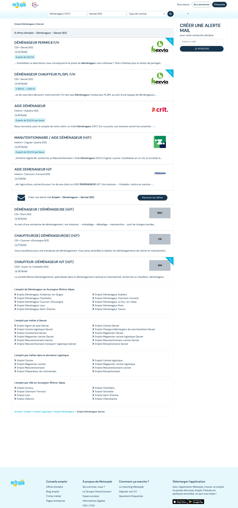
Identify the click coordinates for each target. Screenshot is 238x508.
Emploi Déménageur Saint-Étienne (36, 309)
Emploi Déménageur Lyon (31, 305)
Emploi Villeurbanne (106, 398)
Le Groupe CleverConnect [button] (97, 491)
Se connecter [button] (201, 4)
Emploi (27, 411)
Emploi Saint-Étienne (106, 395)
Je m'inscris (202, 48)
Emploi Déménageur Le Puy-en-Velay (116, 301)
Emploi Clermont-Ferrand (31, 391)
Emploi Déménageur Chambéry (34, 298)
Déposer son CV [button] (128, 491)
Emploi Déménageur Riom (109, 305)
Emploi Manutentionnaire (31, 367)
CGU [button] (85, 505)
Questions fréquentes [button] (131, 496)
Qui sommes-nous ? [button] (94, 486)
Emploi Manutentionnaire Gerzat (35, 340)
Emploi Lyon (23, 395)
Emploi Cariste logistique (109, 360)
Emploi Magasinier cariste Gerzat (35, 336)
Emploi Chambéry (105, 387)
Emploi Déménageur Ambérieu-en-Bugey (40, 294)
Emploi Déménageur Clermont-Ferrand (116, 298)
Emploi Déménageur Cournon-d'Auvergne (40, 301)
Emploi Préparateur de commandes (36, 371)
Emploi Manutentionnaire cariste (113, 367)
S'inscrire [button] (219, 4)
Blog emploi (52, 491)
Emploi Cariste (25, 360)
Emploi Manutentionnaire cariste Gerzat (117, 340)
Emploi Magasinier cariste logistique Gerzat (119, 336)
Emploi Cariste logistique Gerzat (35, 329)
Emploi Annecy (25, 387)
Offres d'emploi (54, 486)
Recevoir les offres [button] (152, 197)
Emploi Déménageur (64, 411)
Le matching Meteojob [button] (131, 486)
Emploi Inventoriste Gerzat (31, 333)
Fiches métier (53, 496)
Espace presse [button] (91, 496)
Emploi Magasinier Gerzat (109, 333)
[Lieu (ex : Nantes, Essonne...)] (106, 14)
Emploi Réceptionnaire (107, 371)
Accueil (18, 411)
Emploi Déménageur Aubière (111, 294)
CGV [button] (92, 505)
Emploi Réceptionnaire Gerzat (111, 343)
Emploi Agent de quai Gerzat (33, 325)
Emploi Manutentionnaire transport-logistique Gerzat (46, 343)
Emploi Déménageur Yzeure (110, 309)
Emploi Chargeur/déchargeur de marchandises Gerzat (125, 329)
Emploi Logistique (43, 411)
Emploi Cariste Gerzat (107, 325)
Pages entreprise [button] (55, 500)
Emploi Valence (25, 398)
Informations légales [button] (94, 500)
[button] (19, 482)
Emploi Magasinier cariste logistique (115, 364)
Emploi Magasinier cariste (31, 364)
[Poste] (67, 14)
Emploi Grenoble (104, 391)
